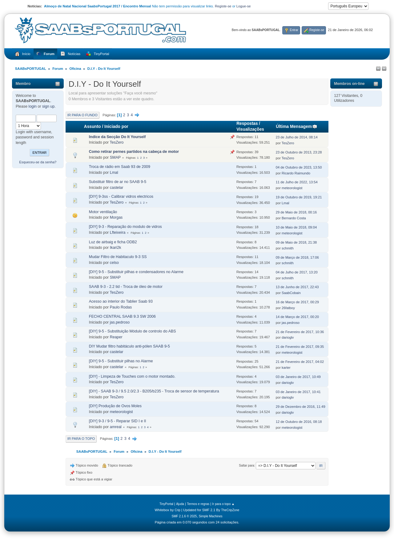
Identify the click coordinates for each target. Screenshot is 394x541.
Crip (177, 510)
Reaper (116, 337)
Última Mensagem (296, 126)
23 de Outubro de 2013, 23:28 (299, 152)
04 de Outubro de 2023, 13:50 (299, 167)
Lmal (114, 172)
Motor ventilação (103, 212)
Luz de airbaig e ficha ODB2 (113, 242)
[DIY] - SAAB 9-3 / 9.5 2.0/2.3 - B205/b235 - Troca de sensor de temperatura (154, 391)
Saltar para (246, 465)
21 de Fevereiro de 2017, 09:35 (300, 346)
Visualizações (250, 129)
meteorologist (292, 188)
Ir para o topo (81, 438)
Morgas (116, 217)
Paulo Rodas (121, 307)
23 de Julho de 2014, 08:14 (297, 137)
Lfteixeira (118, 232)
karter (286, 367)
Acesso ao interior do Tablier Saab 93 (121, 301)
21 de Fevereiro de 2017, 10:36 (300, 332)
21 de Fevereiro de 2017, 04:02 (300, 362)
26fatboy (288, 308)
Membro (23, 84)
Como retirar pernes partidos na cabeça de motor (134, 151)
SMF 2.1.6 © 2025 (184, 516)
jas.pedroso (120, 322)
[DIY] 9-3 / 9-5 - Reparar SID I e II (117, 421)
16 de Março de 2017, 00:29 (297, 302)
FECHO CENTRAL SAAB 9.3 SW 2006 (122, 316)
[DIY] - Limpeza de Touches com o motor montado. (132, 376)
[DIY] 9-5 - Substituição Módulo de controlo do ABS (132, 331)
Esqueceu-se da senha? (37, 162)
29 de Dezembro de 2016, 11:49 (300, 406)
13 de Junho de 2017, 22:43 (297, 287)
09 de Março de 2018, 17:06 (297, 257)
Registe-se (223, 6)
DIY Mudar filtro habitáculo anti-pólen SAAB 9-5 (129, 346)
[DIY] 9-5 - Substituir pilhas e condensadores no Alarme (136, 272)
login (33, 106)
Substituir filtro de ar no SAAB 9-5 (117, 182)
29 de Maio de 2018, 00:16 (296, 212)
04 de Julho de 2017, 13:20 (297, 272)
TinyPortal (166, 504)
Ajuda (180, 504)
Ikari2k (115, 247)
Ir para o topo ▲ (223, 504)
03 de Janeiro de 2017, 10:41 (298, 392)
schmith (288, 248)
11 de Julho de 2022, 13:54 (297, 182)
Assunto (92, 126)
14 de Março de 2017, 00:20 (297, 317)
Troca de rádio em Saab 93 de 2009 (119, 167)
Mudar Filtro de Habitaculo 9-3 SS (118, 257)
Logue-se (243, 6)
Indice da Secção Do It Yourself (117, 137)
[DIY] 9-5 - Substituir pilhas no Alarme (121, 361)
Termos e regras (198, 504)
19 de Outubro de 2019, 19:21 (299, 197)
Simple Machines (211, 516)
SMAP (115, 157)
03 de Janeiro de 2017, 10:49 (298, 377)
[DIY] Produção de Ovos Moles (115, 406)
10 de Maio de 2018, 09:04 (296, 227)
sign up (48, 106)
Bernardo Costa (294, 218)
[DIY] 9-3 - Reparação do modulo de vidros (125, 227)
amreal (116, 427)
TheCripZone (230, 510)
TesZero (117, 142)
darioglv (288, 337)
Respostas (247, 123)
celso (114, 263)
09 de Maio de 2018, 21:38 (296, 242)
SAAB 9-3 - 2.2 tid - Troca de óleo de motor (126, 286)
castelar (116, 187)
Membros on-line (349, 84)
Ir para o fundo (82, 115)
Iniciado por (116, 126)
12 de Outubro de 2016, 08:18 (299, 422)
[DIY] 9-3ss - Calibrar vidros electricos (121, 196)
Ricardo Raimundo (296, 173)
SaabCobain (291, 293)
